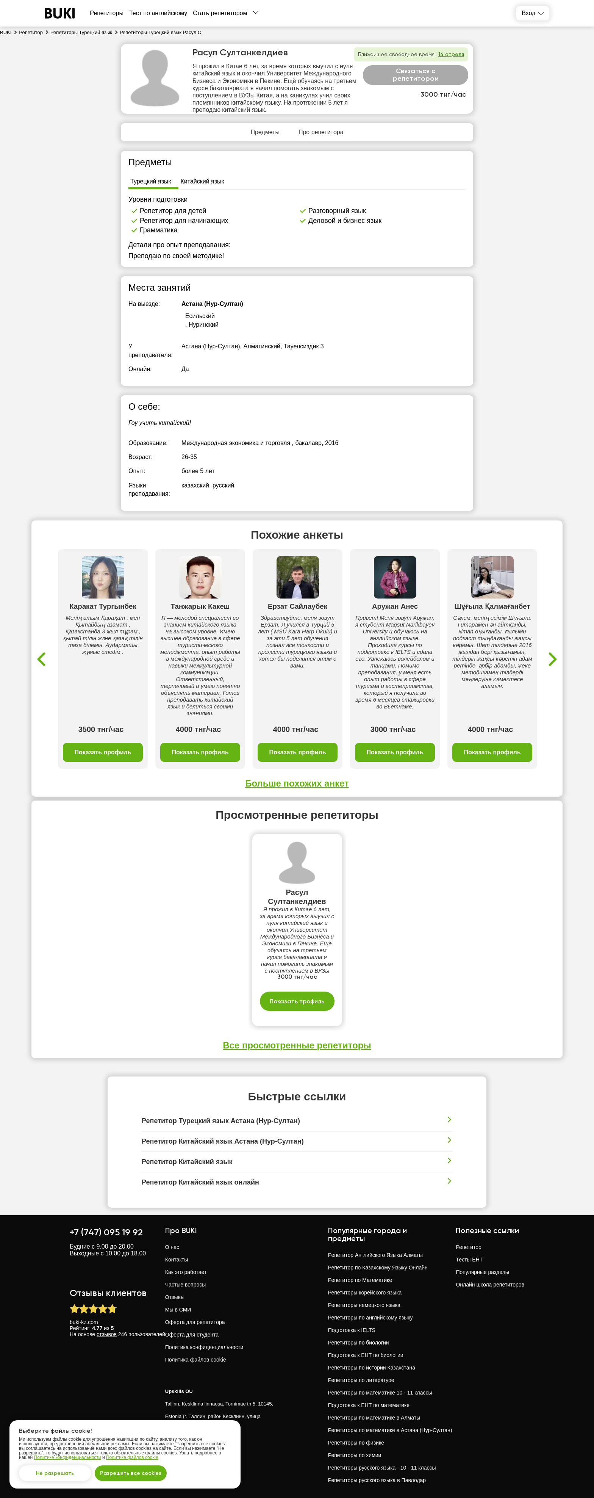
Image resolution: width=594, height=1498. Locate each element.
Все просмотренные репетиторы (297, 1045)
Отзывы (174, 1297)
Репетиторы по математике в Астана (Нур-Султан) (390, 1430)
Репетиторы (106, 13)
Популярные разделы (482, 1272)
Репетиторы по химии (354, 1455)
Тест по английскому (158, 13)
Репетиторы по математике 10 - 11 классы (380, 1393)
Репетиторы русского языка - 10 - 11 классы (382, 1468)
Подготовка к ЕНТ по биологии (365, 1355)
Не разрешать (55, 1473)
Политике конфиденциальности (67, 1457)
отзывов (107, 1334)
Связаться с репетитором (416, 75)
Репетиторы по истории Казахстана (371, 1368)
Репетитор (468, 1247)
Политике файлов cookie (132, 1457)
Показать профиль (102, 752)
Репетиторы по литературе (361, 1380)
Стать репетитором (220, 13)
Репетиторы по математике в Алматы (374, 1418)
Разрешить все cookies (130, 1473)
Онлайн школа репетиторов (490, 1285)
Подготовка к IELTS (351, 1330)
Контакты (176, 1260)
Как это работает (186, 1272)
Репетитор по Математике (360, 1280)
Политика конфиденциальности (204, 1347)
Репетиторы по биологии (358, 1343)
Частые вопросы (185, 1285)
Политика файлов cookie (195, 1360)
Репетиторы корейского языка (365, 1293)
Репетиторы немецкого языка (364, 1305)
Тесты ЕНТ (469, 1260)
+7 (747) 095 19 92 (106, 1232)
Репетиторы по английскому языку (370, 1318)
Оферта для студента (192, 1335)
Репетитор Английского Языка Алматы (375, 1255)
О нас (172, 1247)
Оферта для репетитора (195, 1322)
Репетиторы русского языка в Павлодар (377, 1480)
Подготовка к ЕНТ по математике (369, 1405)
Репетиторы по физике (356, 1443)
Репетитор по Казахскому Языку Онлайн (378, 1268)
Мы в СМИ (178, 1310)
